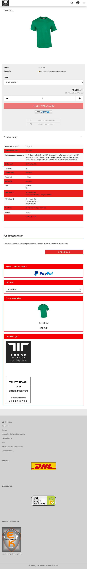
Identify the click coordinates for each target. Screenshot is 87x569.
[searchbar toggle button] (72, 3)
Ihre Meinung (64, 252)
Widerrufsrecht (7, 438)
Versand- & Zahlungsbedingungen (13, 434)
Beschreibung (10, 137)
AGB (3, 442)
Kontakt (4, 430)
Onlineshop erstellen (36, 566)
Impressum (6, 426)
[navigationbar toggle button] (84, 3)
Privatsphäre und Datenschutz (12, 446)
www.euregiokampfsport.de (12, 554)
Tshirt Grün (43, 323)
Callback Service (7, 451)
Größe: (6, 78)
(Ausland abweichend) (59, 71)
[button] (7, 98)
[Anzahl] (43, 98)
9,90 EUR (43, 328)
